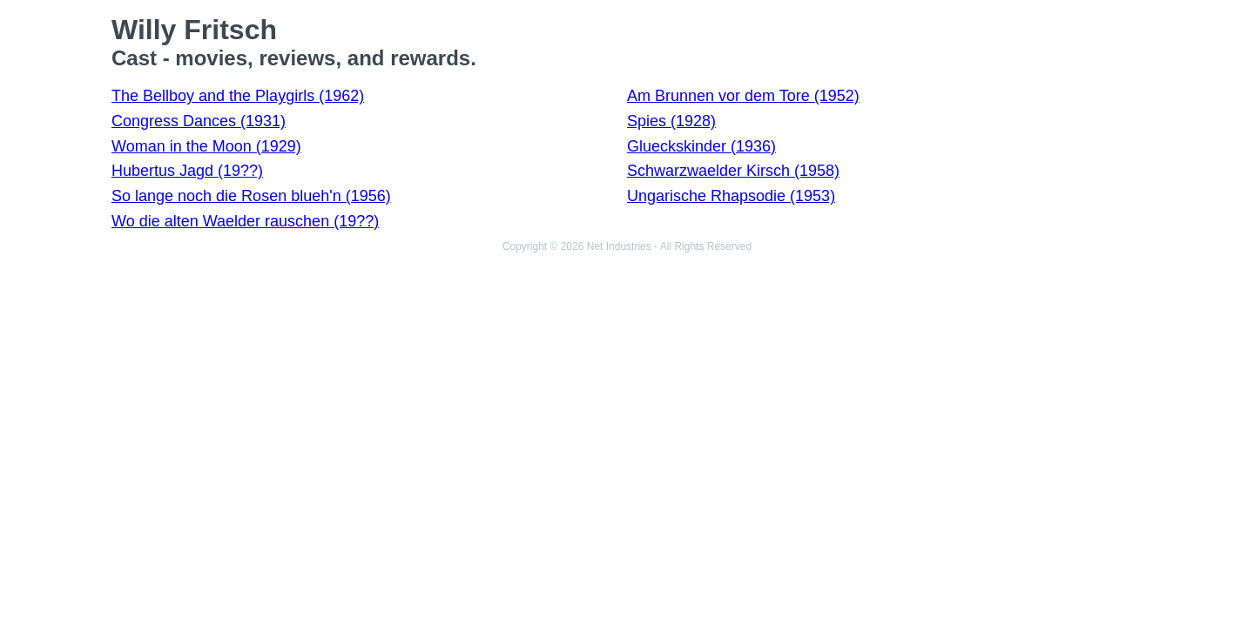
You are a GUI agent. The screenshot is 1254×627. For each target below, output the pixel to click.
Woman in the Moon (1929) (206, 146)
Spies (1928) (671, 121)
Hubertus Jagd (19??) (187, 170)
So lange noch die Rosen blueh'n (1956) (251, 196)
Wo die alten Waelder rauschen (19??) (245, 221)
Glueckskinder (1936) (701, 146)
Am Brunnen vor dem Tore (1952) (743, 95)
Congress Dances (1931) (198, 121)
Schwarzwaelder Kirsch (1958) (733, 170)
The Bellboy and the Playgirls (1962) (237, 95)
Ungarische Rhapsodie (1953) (731, 196)
